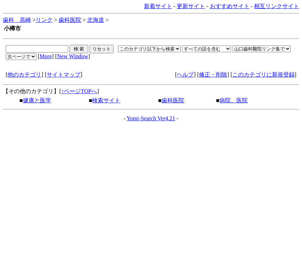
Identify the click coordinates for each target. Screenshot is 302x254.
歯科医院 (70, 20)
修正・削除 (213, 75)
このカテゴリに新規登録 (263, 75)
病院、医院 (233, 100)
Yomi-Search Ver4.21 (151, 118)
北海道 (95, 20)
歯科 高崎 (17, 20)
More (46, 56)
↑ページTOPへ (79, 91)
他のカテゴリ (24, 75)
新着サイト (158, 6)
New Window (72, 56)
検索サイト (106, 100)
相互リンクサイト (276, 6)
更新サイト (191, 6)
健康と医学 (37, 100)
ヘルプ (185, 75)
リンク (44, 20)
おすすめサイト (229, 6)
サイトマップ (63, 75)
